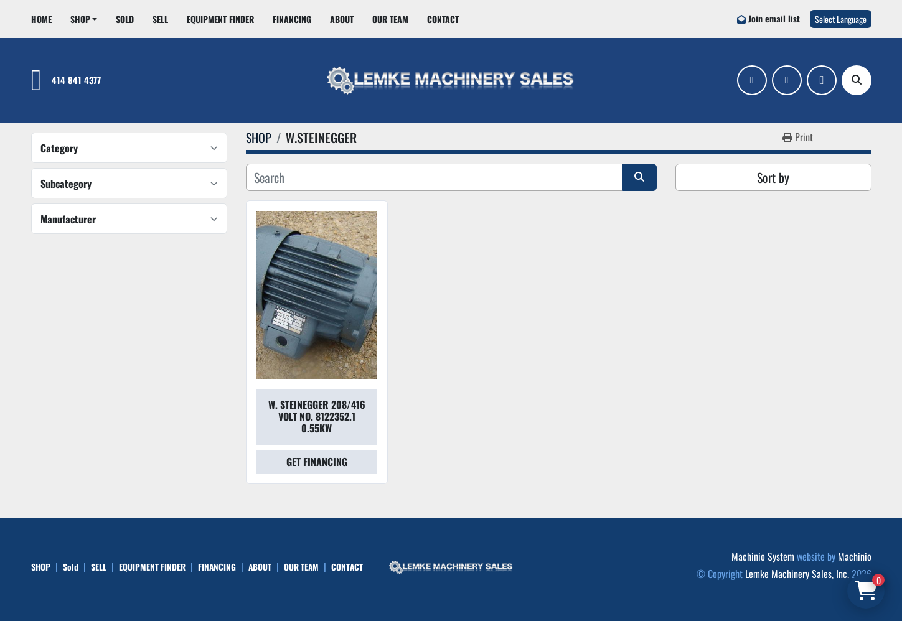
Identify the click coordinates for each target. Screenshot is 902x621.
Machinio (854, 556)
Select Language (841, 19)
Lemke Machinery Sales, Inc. (797, 573)
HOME (41, 19)
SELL (160, 19)
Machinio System (762, 556)
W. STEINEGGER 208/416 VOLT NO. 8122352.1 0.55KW (316, 416)
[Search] (856, 80)
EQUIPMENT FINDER (220, 19)
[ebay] (822, 80)
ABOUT (342, 19)
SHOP (80, 19)
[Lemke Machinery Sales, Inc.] (451, 565)
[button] (84, 19)
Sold (125, 19)
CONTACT (443, 19)
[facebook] (752, 80)
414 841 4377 (76, 79)
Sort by (773, 177)
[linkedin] (787, 80)
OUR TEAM (390, 19)
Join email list (774, 18)
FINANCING (292, 19)
